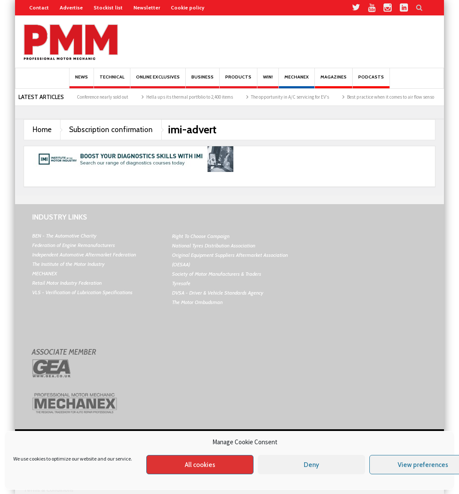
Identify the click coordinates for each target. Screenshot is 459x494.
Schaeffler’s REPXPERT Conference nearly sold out (85, 97)
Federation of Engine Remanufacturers (73, 245)
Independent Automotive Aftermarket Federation (84, 254)
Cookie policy (187, 7)
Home (42, 129)
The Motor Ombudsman (197, 302)
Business (202, 81)
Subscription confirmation (111, 129)
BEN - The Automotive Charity (64, 235)
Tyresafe (181, 283)
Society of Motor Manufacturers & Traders (216, 274)
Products (238, 81)
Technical (112, 81)
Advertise (71, 7)
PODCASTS (371, 81)
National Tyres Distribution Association (213, 245)
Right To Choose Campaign (201, 236)
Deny (311, 465)
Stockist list (108, 7)
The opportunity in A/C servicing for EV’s (295, 97)
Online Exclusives (157, 81)
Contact (39, 7)
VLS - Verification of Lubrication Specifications (82, 292)
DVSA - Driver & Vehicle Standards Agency (217, 292)
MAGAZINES (333, 81)
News (81, 81)
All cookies (200, 465)
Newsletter (146, 7)
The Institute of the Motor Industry (68, 264)
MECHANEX (44, 273)
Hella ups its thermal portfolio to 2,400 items (194, 97)
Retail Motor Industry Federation (67, 283)
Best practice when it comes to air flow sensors (397, 97)
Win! (267, 81)
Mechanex (296, 81)
